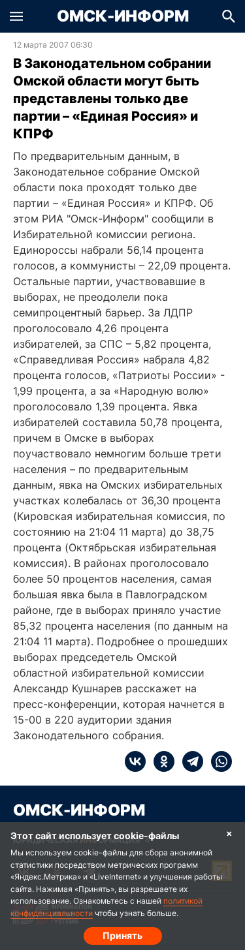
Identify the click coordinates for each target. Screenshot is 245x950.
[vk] (135, 761)
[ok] (160, 761)
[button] (16, 16)
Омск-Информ (123, 16)
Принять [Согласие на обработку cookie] (122, 935)
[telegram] (188, 761)
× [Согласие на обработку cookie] (229, 832)
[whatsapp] (217, 761)
